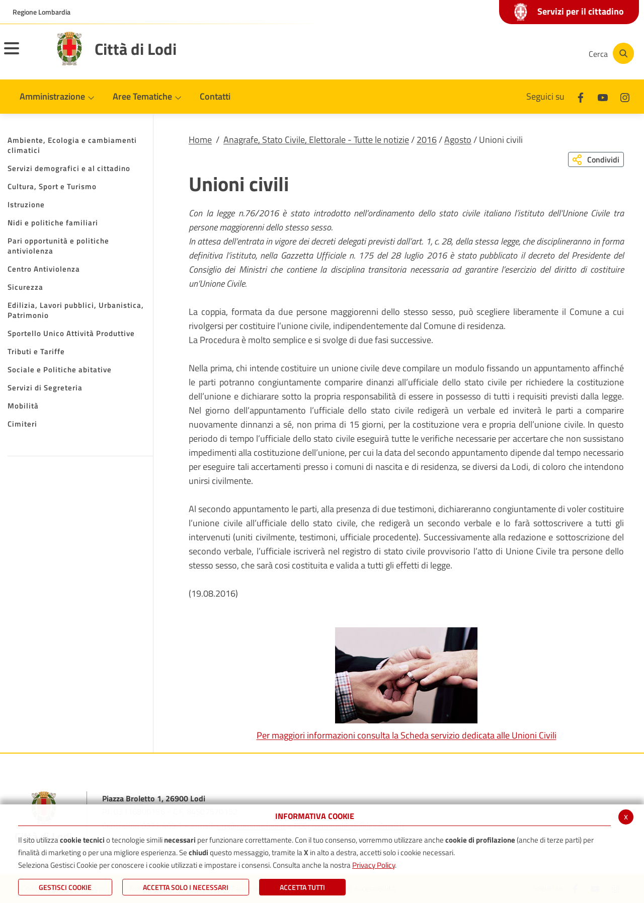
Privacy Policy (373, 865)
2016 (427, 139)
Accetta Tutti (302, 887)
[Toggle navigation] (24, 55)
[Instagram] (540, 53)
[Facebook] (480, 53)
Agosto (457, 139)
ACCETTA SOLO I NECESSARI (185, 887)
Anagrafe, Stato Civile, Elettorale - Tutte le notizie (316, 139)
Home (200, 139)
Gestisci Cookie (65, 887)
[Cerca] (610, 53)
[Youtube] (510, 53)
